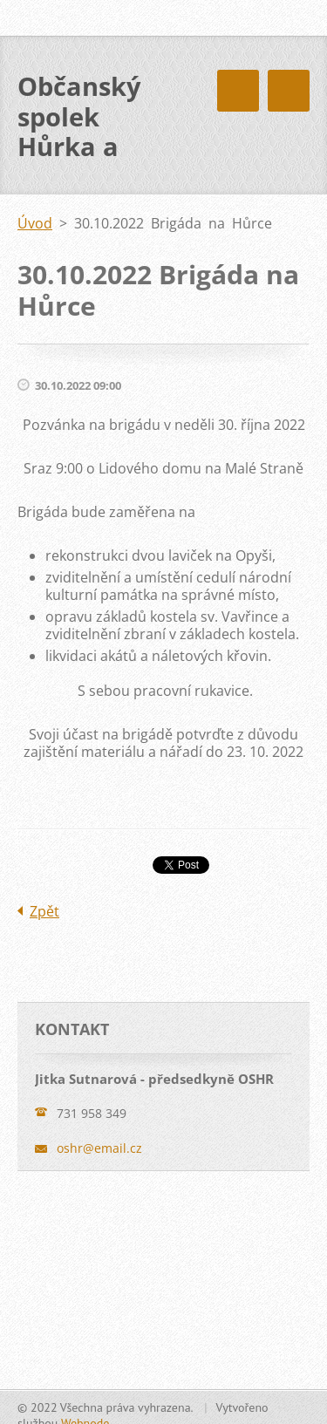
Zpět (44, 911)
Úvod (34, 223)
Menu (289, 91)
